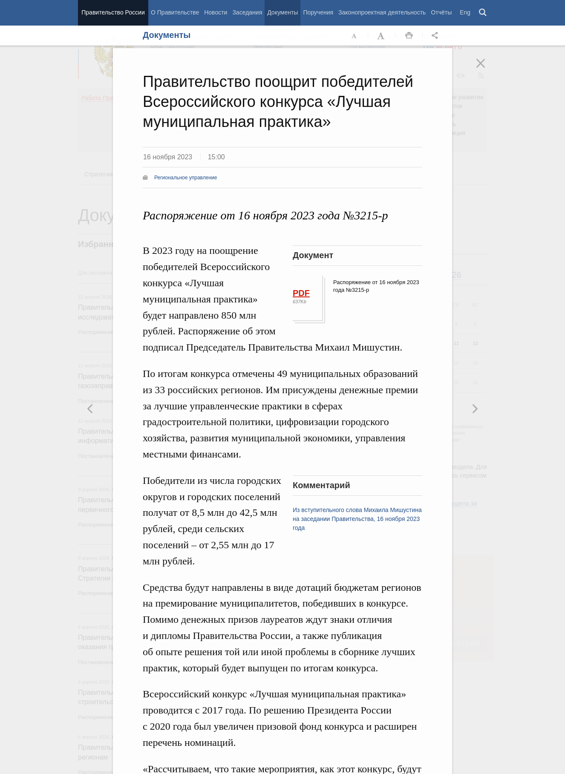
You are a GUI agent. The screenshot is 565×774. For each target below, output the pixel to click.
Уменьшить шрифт (354, 36)
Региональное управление (185, 178)
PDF (301, 293)
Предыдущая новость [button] (474, 408)
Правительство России (112, 12)
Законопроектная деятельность (382, 12)
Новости (215, 12)
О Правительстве (175, 12)
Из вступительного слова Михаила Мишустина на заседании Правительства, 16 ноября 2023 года (357, 518)
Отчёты (441, 12)
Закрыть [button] (486, 69)
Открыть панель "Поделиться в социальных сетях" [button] (436, 36)
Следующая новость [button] (90, 408)
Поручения (318, 12)
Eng (465, 12)
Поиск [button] (483, 13)
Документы (282, 12)
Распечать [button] (409, 36)
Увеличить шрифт (382, 36)
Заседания (247, 12)
